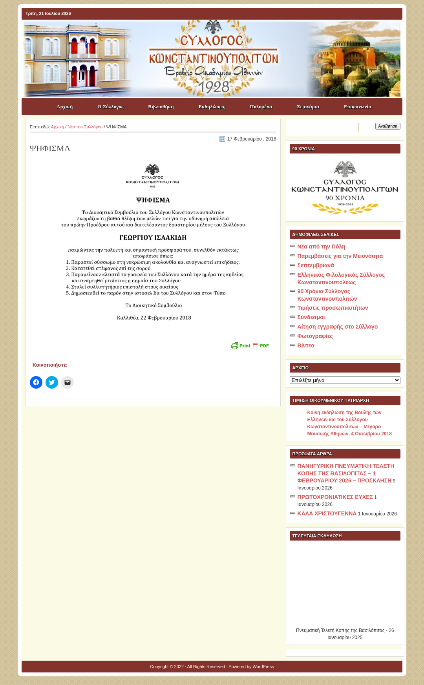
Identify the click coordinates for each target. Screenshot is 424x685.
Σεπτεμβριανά (316, 265)
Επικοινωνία (357, 107)
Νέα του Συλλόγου (85, 126)
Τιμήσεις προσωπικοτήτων (333, 308)
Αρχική (65, 107)
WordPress (263, 666)
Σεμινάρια (308, 107)
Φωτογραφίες (315, 336)
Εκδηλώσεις (212, 107)
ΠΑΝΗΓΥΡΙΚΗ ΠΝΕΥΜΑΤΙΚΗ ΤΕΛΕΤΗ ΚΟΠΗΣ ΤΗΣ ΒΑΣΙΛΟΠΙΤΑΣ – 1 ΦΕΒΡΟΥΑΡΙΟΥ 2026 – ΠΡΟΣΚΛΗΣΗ (346, 473)
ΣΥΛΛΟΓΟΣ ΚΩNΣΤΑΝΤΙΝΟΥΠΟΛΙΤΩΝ (215, 34)
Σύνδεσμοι (311, 317)
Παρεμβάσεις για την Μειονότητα (340, 256)
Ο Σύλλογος (110, 107)
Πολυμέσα (261, 107)
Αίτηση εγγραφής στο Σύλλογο (338, 326)
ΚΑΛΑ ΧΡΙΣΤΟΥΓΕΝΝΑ (327, 513)
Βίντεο (306, 345)
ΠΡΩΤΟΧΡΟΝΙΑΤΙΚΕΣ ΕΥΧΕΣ (335, 497)
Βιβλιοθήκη (161, 107)
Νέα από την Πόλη (321, 246)
